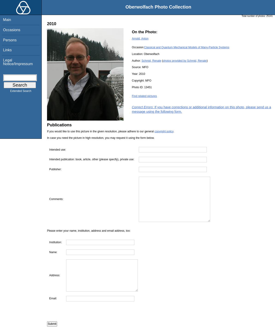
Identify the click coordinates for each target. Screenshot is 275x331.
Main (7, 20)
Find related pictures (144, 96)
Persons (10, 40)
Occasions (11, 30)
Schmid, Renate (151, 60)
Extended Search (20, 92)
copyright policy (163, 131)
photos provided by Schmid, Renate (185, 60)
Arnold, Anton (140, 38)
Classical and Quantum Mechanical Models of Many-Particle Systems (186, 47)
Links (7, 50)
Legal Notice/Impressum (18, 62)
